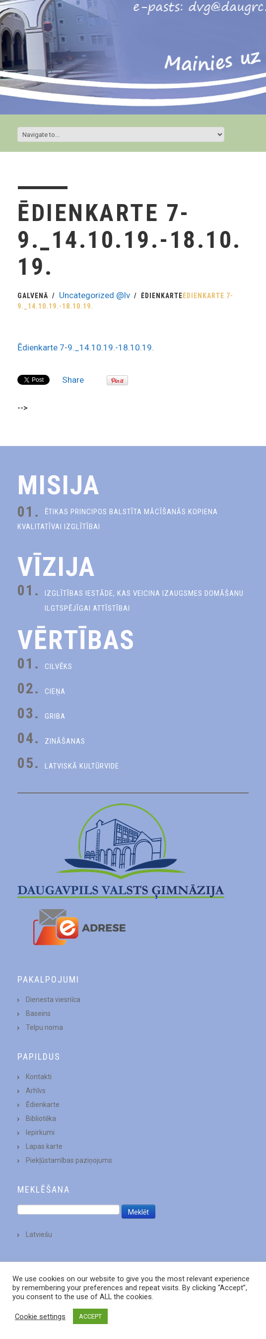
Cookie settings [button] (40, 1316)
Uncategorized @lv (94, 295)
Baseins (38, 1013)
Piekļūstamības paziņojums (69, 1160)
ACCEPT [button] (90, 1316)
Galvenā (32, 296)
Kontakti (39, 1077)
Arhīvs (36, 1091)
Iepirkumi (40, 1132)
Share (73, 380)
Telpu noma (44, 1027)
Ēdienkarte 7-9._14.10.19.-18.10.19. (85, 347)
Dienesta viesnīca (53, 1000)
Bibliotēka (41, 1118)
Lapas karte (44, 1146)
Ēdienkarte (162, 296)
